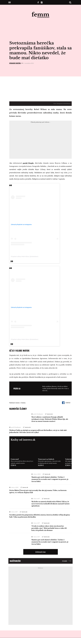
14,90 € (41, 465)
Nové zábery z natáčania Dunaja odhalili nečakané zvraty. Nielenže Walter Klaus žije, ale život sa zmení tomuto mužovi (49, 419)
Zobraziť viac (40, 552)
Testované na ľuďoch (46, 459)
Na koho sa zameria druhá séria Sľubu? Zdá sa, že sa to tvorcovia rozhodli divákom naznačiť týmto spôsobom (50, 504)
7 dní (69, 561)
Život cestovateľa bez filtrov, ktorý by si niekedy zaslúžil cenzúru (22, 462)
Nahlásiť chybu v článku (17, 403)
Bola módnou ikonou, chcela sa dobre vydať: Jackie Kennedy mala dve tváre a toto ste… (55, 388)
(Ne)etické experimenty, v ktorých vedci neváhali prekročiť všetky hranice (49, 462)
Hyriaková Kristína (15, 63)
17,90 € (13, 465)
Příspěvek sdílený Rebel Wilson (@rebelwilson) (24, 256)
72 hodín (64, 561)
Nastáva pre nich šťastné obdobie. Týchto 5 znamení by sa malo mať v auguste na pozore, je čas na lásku (49, 479)
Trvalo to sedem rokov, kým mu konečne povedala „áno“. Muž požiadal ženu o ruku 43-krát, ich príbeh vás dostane (49, 528)
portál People (28, 163)
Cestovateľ (15, 459)
